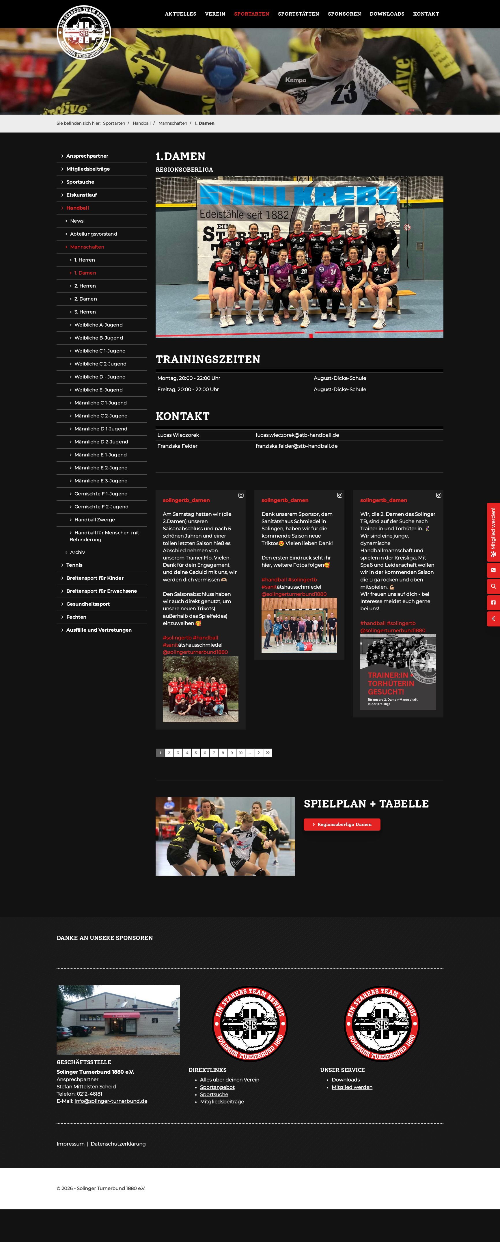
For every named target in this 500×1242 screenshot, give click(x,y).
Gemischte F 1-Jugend (101, 494)
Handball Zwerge (94, 520)
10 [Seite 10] (240, 753)
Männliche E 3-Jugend (101, 481)
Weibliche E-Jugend (98, 390)
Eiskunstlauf (81, 195)
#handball (205, 638)
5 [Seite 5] (196, 753)
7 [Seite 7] (214, 753)
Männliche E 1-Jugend (100, 455)
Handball (142, 123)
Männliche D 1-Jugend (100, 429)
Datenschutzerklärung (118, 1144)
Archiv (77, 552)
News (76, 221)
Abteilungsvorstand (93, 234)
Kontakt (426, 14)
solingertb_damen (186, 500)
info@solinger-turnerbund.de (110, 1101)
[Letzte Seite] (267, 753)
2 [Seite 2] (169, 753)
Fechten (76, 617)
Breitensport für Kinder (95, 578)
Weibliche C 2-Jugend (100, 364)
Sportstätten (298, 14)
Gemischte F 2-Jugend (101, 507)
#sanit (170, 645)
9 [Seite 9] (232, 753)
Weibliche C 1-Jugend (100, 351)
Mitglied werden (352, 1087)
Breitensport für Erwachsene (101, 591)
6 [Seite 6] (205, 753)
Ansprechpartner (87, 156)
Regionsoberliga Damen (345, 824)
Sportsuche (80, 182)
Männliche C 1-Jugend (100, 403)
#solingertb (177, 638)
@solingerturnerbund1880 (195, 652)
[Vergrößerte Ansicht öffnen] (300, 257)
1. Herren (84, 260)
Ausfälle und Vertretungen (99, 630)
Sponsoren (344, 14)
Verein (215, 14)
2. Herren (85, 286)
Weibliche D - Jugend (100, 377)
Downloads (387, 14)
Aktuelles (180, 14)
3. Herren (85, 312)
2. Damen (85, 299)
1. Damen (204, 123)
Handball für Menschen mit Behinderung (104, 536)
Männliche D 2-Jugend (101, 442)
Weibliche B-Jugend (98, 338)
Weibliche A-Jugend (98, 325)
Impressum (71, 1144)
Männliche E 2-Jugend (101, 468)
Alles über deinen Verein (229, 1080)
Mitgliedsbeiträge (88, 169)
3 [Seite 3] (178, 753)
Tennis (74, 565)
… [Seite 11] (250, 753)
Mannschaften (172, 123)
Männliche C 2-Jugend (101, 416)
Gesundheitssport (88, 604)
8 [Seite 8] (223, 753)
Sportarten (251, 14)
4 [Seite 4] (187, 753)
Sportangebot (217, 1087)
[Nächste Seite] (258, 753)
